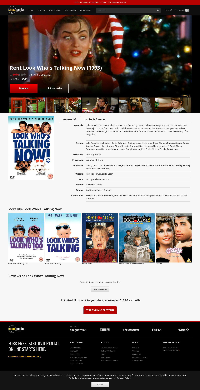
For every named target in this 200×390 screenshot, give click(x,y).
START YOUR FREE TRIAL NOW (100, 2)
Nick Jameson (148, 165)
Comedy (107, 190)
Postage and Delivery (78, 357)
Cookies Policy (123, 378)
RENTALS (105, 342)
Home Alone (87, 263)
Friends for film (76, 360)
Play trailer (54, 88)
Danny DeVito (92, 165)
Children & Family (94, 190)
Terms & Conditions (140, 357)
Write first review (100, 289)
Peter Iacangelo (133, 165)
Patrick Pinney (175, 165)
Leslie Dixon (107, 174)
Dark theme (179, 10)
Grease (159, 263)
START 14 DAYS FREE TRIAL (100, 310)
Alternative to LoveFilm (109, 360)
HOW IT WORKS (76, 342)
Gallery (186, 95)
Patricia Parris (161, 165)
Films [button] (31, 10)
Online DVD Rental (108, 351)
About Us (135, 348)
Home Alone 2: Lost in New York (132, 263)
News (103, 354)
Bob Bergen (119, 165)
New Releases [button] (70, 10)
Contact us (136, 354)
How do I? (74, 351)
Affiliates (135, 351)
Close (100, 384)
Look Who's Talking (53, 263)
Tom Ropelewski (93, 174)
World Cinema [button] (55, 10)
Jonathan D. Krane (94, 160)
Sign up (23, 88)
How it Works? (75, 348)
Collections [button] (85, 10)
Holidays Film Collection (125, 195)
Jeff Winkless (103, 168)
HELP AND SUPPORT (172, 342)
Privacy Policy (137, 360)
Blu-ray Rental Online (109, 348)
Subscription (75, 354)
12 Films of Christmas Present (99, 195)
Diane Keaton (106, 165)
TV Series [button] (41, 10)
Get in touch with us (170, 350)
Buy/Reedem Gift (76, 364)
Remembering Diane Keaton (151, 195)
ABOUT (135, 342)
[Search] (126, 10)
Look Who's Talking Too (18, 263)
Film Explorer (106, 357)
